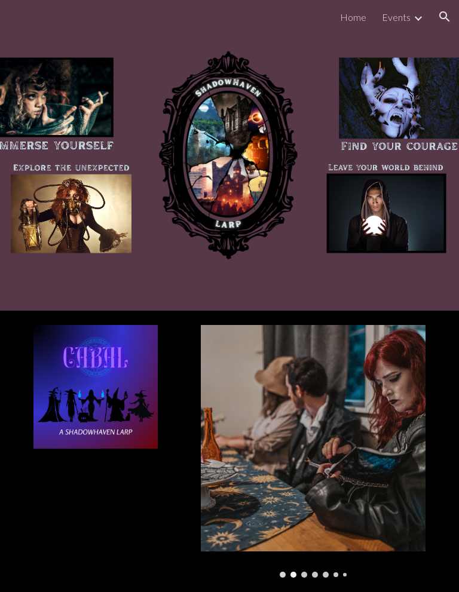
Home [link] (353, 17)
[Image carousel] (313, 451)
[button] (444, 16)
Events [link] (396, 17)
